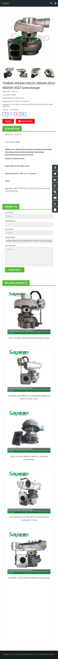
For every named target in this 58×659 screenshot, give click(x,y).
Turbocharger (14, 109)
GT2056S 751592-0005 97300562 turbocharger (29, 578)
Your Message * (10, 246)
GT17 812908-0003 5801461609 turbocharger (29, 338)
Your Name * (9, 213)
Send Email (25, 121)
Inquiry (8, 121)
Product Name (10, 237)
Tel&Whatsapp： (11, 221)
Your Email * (9, 229)
